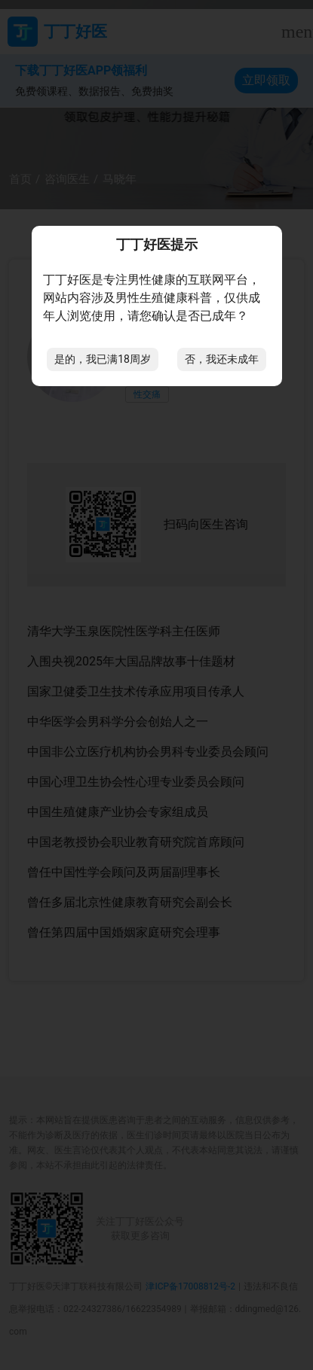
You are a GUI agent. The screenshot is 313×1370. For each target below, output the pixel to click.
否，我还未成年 (222, 359)
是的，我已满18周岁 (102, 359)
